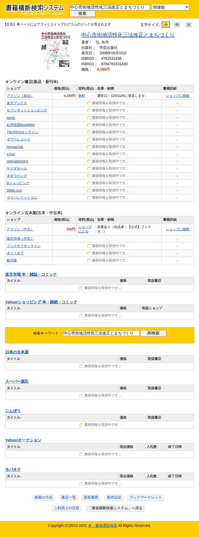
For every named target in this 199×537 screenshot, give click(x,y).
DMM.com (14, 190)
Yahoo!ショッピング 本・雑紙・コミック (41, 302)
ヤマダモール (17, 168)
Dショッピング (18, 183)
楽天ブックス (17, 103)
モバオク (13, 469)
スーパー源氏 (17, 381)
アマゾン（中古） (20, 229)
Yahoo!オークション (23, 440)
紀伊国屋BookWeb (20, 125)
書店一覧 (68, 497)
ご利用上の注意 (66, 508)
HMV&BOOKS (17, 161)
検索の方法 (43, 497)
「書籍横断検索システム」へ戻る (115, 508)
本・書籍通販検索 (102, 525)
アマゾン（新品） (20, 96)
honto (11, 118)
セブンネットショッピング (27, 110)
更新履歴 (91, 497)
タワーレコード (18, 139)
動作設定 (114, 497)
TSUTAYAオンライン (22, 132)
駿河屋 (12, 260)
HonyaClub (15, 147)
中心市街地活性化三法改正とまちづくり (128, 35)
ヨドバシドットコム (22, 197)
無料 (81, 96)
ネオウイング (17, 176)
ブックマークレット (145, 497)
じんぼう (13, 411)
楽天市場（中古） (20, 238)
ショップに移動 (177, 96)
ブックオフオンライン (23, 246)
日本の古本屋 (17, 352)
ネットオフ (15, 253)
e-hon (11, 154)
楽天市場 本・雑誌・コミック (31, 274)
